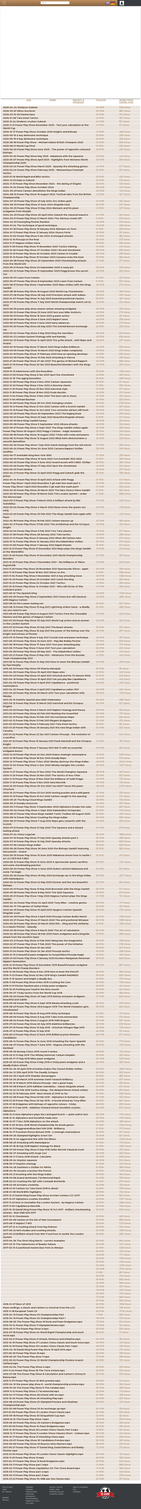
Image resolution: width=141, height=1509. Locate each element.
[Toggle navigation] (4, 3)
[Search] (55, 2)
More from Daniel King (126, 101)
